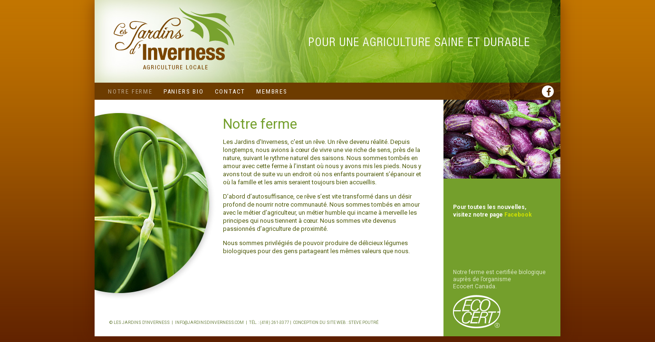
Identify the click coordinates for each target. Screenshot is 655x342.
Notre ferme (130, 91)
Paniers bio (184, 91)
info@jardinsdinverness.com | (212, 322)
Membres (272, 91)
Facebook (518, 214)
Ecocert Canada (474, 286)
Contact (230, 91)
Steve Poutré (363, 322)
